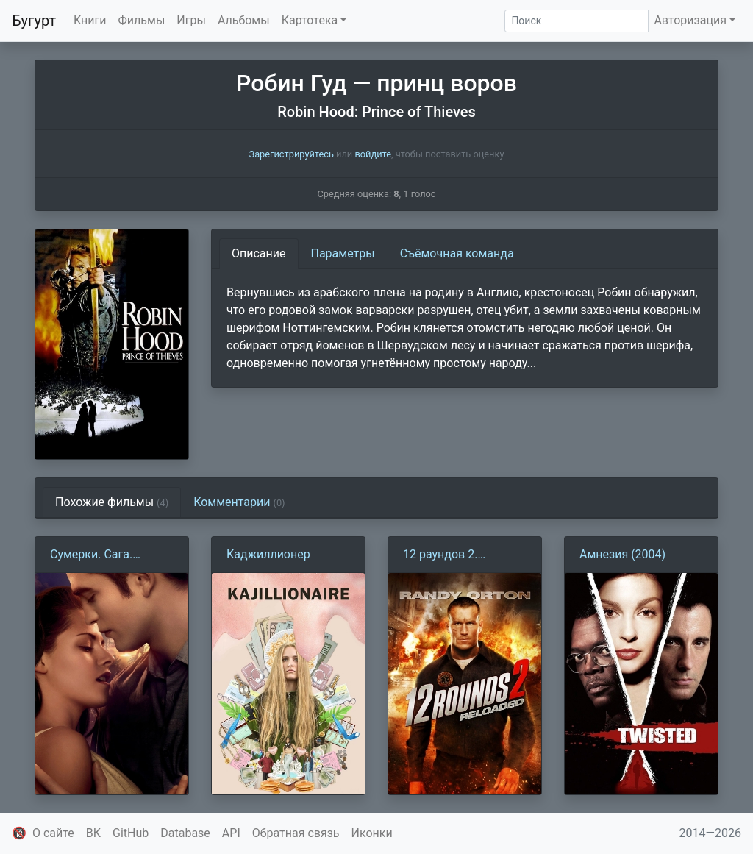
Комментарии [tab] (239, 502)
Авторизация (690, 20)
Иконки (372, 833)
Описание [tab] (259, 253)
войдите (372, 154)
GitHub (131, 833)
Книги (90, 20)
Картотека (310, 20)
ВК (93, 833)
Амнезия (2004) (622, 554)
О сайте (53, 833)
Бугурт (34, 20)
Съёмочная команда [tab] (457, 253)
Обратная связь (296, 833)
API (231, 833)
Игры (191, 20)
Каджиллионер (268, 554)
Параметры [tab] (343, 253)
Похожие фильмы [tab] (111, 502)
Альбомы (244, 20)
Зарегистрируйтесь (291, 154)
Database (185, 833)
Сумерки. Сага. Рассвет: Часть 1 (96, 555)
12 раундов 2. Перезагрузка (441, 555)
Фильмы (141, 20)
